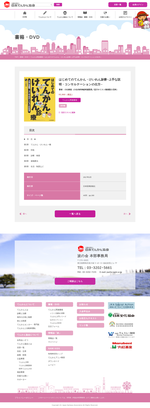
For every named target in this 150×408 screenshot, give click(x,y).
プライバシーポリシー (24, 398)
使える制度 (21, 321)
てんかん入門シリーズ (58, 316)
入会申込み (84, 311)
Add (67, 112)
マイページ (52, 342)
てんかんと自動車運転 (26, 328)
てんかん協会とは (24, 344)
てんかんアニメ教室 (56, 357)
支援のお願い (22, 376)
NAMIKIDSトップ (55, 354)
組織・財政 (21, 355)
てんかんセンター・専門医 (28, 325)
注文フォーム (53, 326)
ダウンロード (53, 361)
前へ (25, 214)
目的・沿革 (21, 351)
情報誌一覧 (52, 338)
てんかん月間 (24, 362)
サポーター (21, 380)
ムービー (52, 365)
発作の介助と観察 (24, 317)
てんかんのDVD (55, 323)
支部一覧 (102, 4)
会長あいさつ (22, 340)
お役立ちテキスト (88, 318)
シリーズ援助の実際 (57, 313)
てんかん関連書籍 (69, 100)
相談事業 (20, 372)
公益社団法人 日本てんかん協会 (21, 4)
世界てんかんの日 (25, 369)
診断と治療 (21, 313)
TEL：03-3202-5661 (94, 268)
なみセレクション (56, 320)
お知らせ (83, 304)
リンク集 (83, 325)
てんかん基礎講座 (25, 365)
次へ (125, 214)
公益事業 (20, 359)
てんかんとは (22, 310)
